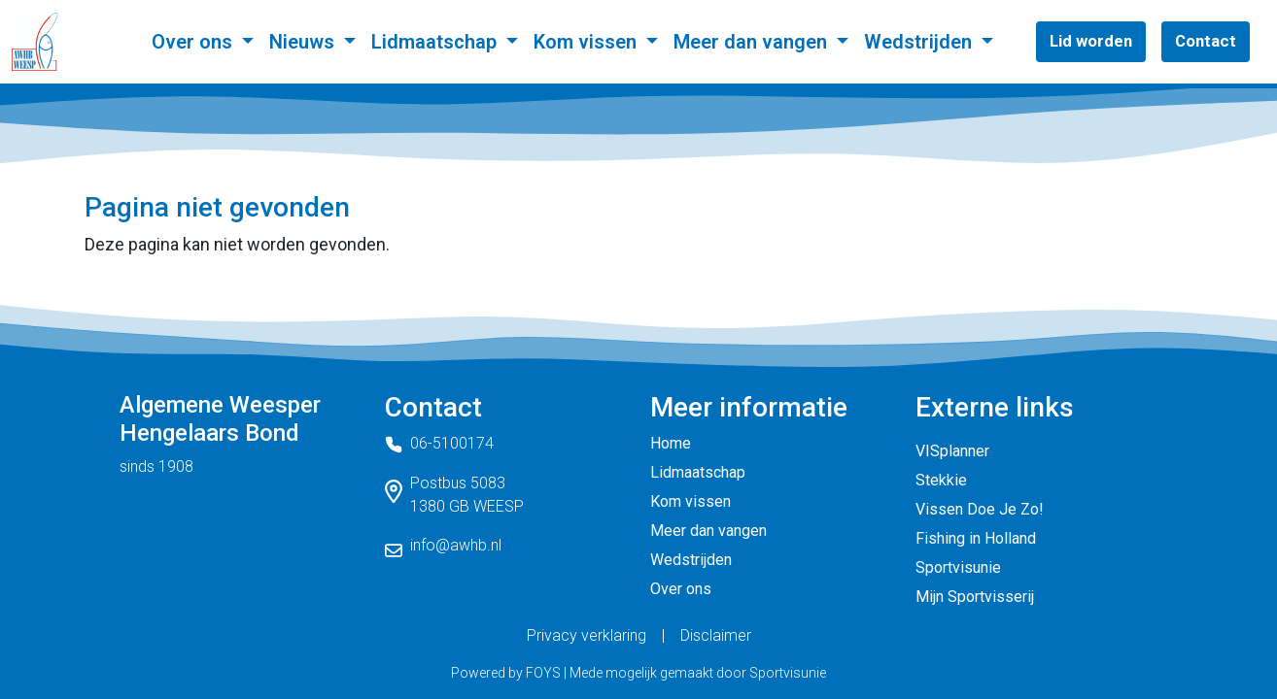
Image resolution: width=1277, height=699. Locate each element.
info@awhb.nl (455, 545)
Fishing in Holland (975, 538)
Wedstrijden (920, 41)
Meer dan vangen (752, 41)
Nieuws (304, 41)
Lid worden (1091, 40)
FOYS (543, 673)
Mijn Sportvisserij (974, 596)
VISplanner (952, 451)
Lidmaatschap (436, 41)
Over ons (194, 41)
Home (670, 443)
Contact (1205, 40)
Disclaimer (715, 635)
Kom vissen (587, 41)
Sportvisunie (958, 567)
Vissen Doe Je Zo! (979, 509)
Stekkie (941, 480)
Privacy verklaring (586, 635)
